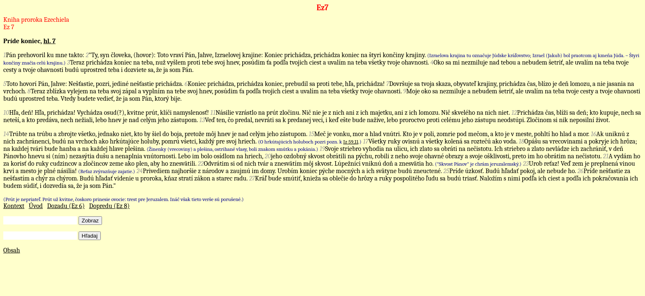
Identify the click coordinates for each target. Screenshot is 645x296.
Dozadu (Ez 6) (66, 206)
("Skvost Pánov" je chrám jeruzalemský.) (478, 164)
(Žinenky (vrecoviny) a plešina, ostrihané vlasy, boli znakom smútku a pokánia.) (232, 149)
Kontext (13, 206)
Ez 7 (8, 27)
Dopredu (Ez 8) (109, 206)
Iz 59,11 (350, 142)
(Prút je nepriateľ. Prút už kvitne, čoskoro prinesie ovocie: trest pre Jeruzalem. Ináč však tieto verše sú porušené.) (123, 199)
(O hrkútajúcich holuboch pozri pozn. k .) (309, 142)
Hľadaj (90, 236)
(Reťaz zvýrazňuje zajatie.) (106, 171)
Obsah (11, 250)
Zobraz (90, 220)
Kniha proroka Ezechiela (36, 19)
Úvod (36, 206)
